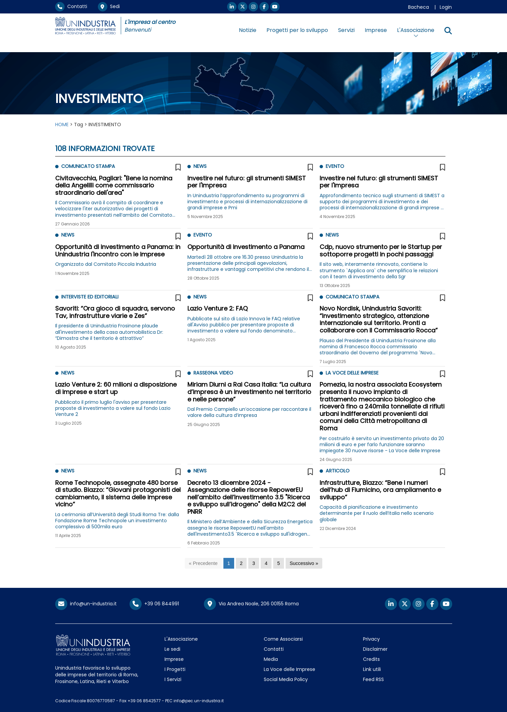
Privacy (371, 639)
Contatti (71, 6)
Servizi (346, 30)
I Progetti (175, 669)
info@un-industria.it (86, 603)
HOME (62, 124)
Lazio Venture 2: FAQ (217, 308)
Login (446, 7)
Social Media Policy (286, 679)
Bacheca (418, 7)
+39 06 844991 (154, 603)
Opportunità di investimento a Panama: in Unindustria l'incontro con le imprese (117, 250)
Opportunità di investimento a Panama (245, 247)
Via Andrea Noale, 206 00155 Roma (251, 604)
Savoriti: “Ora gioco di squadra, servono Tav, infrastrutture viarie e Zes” (115, 312)
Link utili (372, 669)
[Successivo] (304, 563)
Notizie (247, 30)
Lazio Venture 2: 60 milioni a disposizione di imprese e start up (116, 388)
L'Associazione (181, 639)
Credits (371, 659)
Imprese (376, 30)
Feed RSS (373, 679)
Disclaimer (375, 649)
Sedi (109, 6)
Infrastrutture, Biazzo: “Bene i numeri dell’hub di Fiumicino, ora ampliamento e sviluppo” (380, 489)
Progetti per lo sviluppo (297, 30)
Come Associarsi (283, 639)
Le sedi (172, 649)
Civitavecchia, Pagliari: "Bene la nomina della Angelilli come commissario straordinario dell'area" (113, 185)
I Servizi (173, 679)
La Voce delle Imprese (289, 669)
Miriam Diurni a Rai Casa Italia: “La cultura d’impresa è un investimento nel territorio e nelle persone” (249, 391)
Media (271, 659)
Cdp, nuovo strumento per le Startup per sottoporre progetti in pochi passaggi (381, 250)
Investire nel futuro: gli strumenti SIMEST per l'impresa (246, 182)
